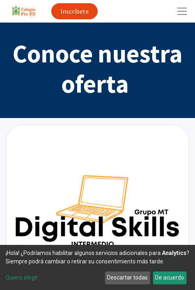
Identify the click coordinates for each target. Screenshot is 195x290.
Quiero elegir (22, 277)
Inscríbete (75, 11)
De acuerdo (169, 277)
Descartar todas (127, 277)
